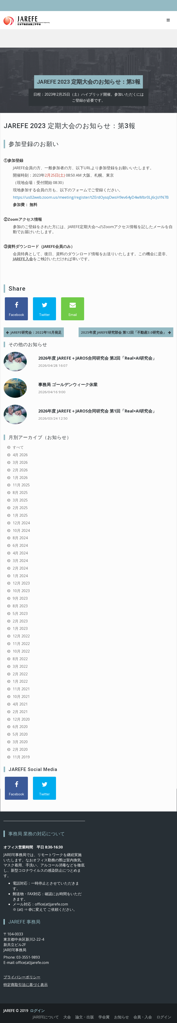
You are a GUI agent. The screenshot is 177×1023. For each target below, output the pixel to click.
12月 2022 (21, 636)
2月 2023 (20, 621)
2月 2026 (20, 470)
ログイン (37, 1010)
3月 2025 (20, 500)
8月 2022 (20, 658)
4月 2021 (20, 704)
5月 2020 (20, 734)
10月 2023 (21, 590)
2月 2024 (20, 568)
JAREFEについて (46, 1017)
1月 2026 (20, 477)
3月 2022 (20, 666)
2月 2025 (20, 507)
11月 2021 (21, 688)
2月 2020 (20, 749)
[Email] (72, 308)
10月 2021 (21, 696)
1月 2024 (20, 575)
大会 (67, 1017)
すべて (18, 447)
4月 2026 (20, 454)
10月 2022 (21, 651)
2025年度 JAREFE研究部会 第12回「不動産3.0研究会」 (123, 332)
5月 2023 (20, 613)
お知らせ (121, 1017)
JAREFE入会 (23, 258)
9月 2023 (20, 598)
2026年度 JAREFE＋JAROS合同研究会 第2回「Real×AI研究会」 (97, 358)
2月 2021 (20, 711)
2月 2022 (20, 673)
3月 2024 (20, 560)
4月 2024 (20, 553)
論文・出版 (84, 1017)
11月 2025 (21, 484)
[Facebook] (16, 308)
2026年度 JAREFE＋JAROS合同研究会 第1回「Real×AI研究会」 (97, 411)
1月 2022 (20, 681)
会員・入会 (142, 1017)
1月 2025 (20, 515)
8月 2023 (20, 605)
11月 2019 (21, 756)
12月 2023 (21, 583)
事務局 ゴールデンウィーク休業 (67, 384)
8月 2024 (20, 537)
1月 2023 (20, 628)
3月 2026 (20, 462)
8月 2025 (20, 492)
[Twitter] (44, 308)
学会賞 (103, 1017)
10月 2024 (21, 530)
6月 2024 (20, 545)
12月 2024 (21, 522)
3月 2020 (20, 741)
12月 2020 (21, 719)
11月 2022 (21, 643)
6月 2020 (20, 726)
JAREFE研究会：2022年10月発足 (36, 332)
